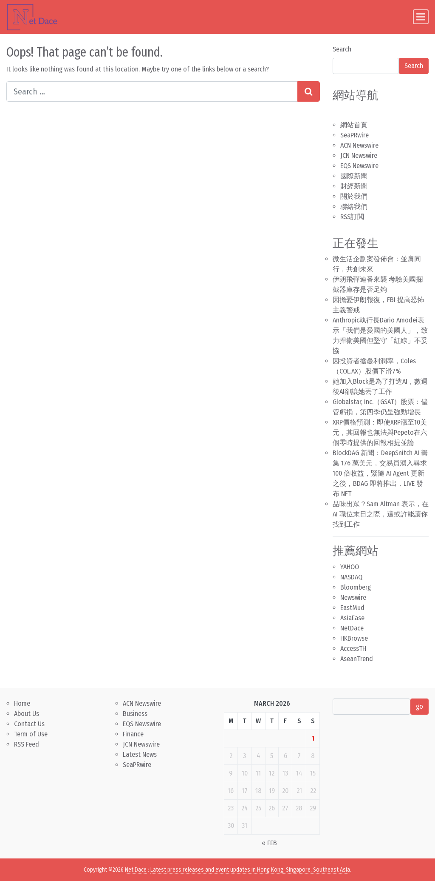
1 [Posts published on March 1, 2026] (313, 738)
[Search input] (152, 91)
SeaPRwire (354, 135)
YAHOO (349, 567)
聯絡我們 (353, 206)
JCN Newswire (358, 155)
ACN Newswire (359, 145)
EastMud (352, 608)
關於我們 (353, 196)
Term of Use (31, 734)
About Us (26, 714)
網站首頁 (353, 125)
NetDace (352, 628)
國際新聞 (353, 176)
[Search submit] (308, 91)
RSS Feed (26, 744)
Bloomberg (355, 587)
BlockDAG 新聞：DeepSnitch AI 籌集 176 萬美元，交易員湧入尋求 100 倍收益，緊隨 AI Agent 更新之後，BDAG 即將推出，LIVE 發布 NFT (380, 473)
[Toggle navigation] (421, 16)
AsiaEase (352, 618)
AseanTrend (356, 659)
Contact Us (29, 724)
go (419, 706)
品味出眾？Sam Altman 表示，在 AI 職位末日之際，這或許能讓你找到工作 (381, 514)
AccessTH (353, 648)
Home (22, 703)
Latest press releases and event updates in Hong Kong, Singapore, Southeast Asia (250, 869)
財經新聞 (353, 186)
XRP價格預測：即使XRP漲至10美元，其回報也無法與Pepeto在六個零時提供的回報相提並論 (380, 432)
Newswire (353, 597)
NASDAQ (351, 577)
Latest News (140, 754)
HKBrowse (354, 638)
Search (342, 49)
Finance (133, 734)
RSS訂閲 (352, 217)
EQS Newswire (359, 166)
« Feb (269, 843)
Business (135, 714)
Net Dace (136, 869)
